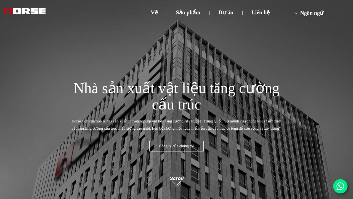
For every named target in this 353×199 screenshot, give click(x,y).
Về (154, 12)
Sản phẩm (188, 12)
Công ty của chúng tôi (176, 146)
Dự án (226, 12)
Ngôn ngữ (308, 13)
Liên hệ (260, 12)
